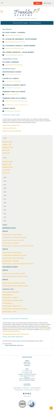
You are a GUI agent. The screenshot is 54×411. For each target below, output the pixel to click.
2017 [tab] (4, 199)
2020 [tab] (4, 188)
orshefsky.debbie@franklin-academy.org (14, 55)
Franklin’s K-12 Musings (27, 396)
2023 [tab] (4, 177)
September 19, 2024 (8, 167)
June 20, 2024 (6, 169)
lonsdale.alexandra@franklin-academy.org (14, 48)
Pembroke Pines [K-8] (19, 389)
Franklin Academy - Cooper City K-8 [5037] (13, 240)
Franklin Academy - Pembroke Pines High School (15, 308)
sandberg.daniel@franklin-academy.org (13, 64)
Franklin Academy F (7, 303)
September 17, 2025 (8, 147)
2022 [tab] (4, 181)
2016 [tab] (4, 202)
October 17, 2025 (7, 144)
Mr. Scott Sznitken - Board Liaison (13, 111)
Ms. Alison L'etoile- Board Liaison (12, 74)
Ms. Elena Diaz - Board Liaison (12, 94)
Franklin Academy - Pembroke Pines (12, 305)
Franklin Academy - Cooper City (10, 297)
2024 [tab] (4, 157)
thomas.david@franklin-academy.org (13, 35)
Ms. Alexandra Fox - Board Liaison (13, 81)
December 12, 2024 (7, 161)
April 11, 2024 (6, 172)
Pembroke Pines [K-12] (28, 389)
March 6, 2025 (6, 153)
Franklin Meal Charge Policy (10, 128)
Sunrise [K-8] (36, 389)
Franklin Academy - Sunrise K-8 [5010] (12, 234)
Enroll (38, 3)
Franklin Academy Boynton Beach (11, 291)
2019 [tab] (4, 191)
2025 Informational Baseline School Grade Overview (16, 334)
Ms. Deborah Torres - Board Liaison (13, 87)
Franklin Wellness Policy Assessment (12, 130)
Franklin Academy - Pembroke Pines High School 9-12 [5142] (18, 245)
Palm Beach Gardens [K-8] (35, 387)
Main (2, 2)
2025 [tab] (4, 138)
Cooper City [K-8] (26, 387)
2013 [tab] (4, 213)
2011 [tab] (4, 220)
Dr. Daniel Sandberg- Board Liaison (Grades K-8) (16, 101)
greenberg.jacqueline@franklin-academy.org (15, 41)
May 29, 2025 (6, 150)
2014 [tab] (4, 210)
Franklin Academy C (8, 294)
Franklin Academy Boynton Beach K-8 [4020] (14, 273)
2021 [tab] (4, 184)
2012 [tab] (4, 217)
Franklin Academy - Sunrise (9, 311)
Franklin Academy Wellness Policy (11, 125)
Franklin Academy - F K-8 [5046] (11, 243)
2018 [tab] (4, 195)
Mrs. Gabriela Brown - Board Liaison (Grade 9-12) (16, 104)
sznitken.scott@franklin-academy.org (14, 345)
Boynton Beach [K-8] (17, 387)
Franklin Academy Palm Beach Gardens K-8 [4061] (15, 276)
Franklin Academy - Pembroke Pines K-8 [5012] (14, 237)
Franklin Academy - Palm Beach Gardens (13, 300)
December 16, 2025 (7, 141)
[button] (51, 408)
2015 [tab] (4, 206)
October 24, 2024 (7, 164)
